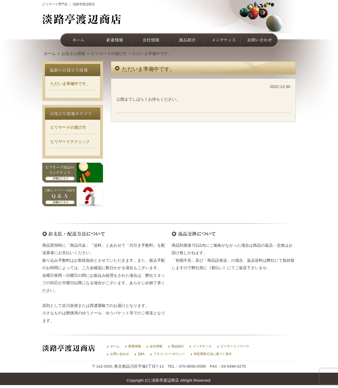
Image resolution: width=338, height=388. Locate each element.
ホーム (115, 346)
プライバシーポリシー (169, 354)
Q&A (141, 354)
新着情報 (134, 346)
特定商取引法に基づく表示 (213, 354)
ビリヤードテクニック (70, 141)
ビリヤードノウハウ (234, 346)
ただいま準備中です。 (70, 83)
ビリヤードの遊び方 (68, 127)
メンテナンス (202, 346)
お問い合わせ (119, 354)
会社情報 (156, 346)
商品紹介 (177, 346)
